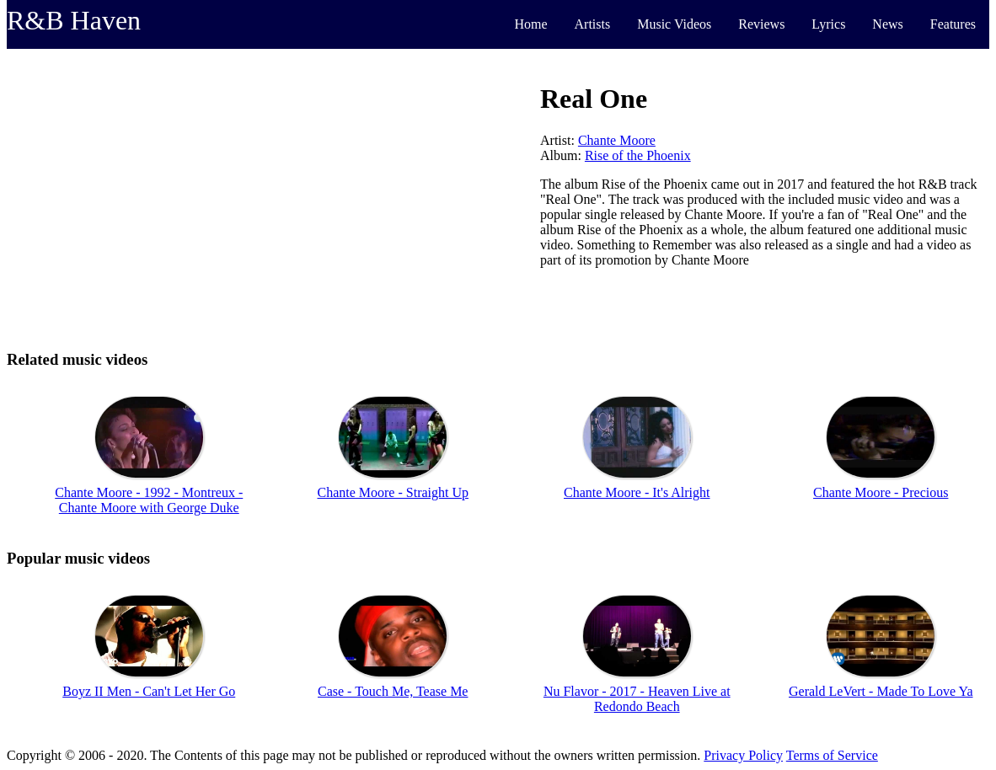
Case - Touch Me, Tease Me (393, 691)
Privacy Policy (743, 755)
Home (530, 24)
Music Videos (674, 24)
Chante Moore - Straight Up (393, 492)
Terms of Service (832, 755)
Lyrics (828, 24)
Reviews (761, 24)
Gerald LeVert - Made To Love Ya (881, 691)
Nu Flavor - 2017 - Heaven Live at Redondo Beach (637, 699)
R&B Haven (74, 20)
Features (953, 24)
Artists (593, 24)
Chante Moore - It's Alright (637, 492)
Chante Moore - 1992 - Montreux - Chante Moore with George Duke (149, 500)
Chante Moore (617, 140)
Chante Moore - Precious (880, 492)
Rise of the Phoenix (638, 155)
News (887, 24)
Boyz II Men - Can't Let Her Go (148, 691)
